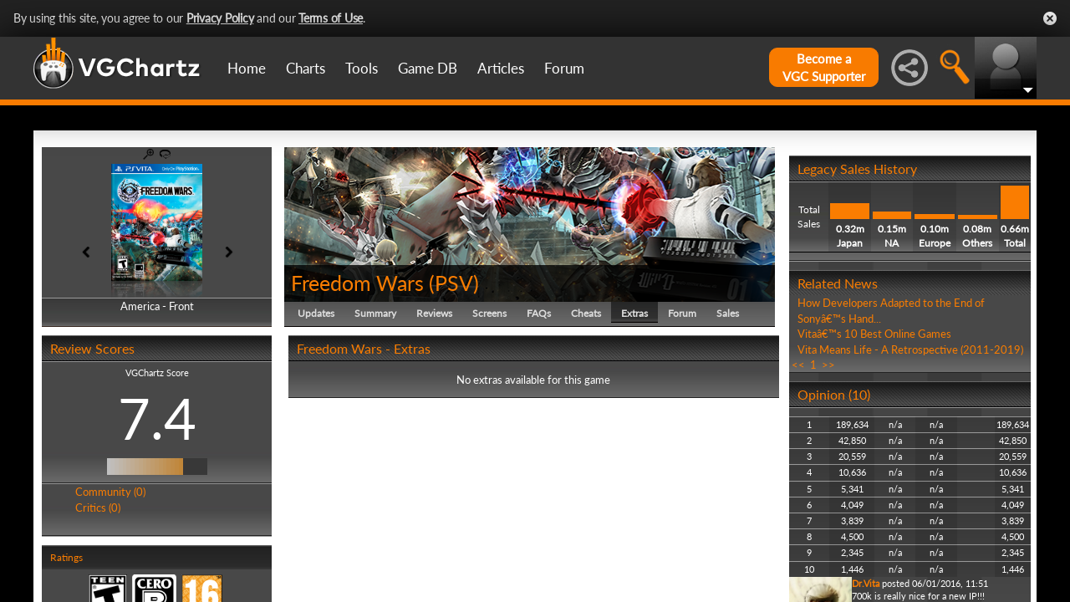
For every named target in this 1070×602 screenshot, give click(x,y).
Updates (316, 313)
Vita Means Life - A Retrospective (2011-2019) (910, 349)
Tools (361, 68)
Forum (564, 68)
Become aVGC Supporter (823, 67)
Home (246, 68)
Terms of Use (330, 18)
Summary (375, 313)
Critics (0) (97, 507)
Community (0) (110, 491)
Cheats (586, 313)
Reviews (434, 313)
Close (1050, 18)
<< (798, 364)
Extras (634, 313)
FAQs (539, 313)
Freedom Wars (357, 282)
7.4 (157, 418)
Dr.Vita (865, 583)
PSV (454, 282)
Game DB (427, 68)
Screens (489, 313)
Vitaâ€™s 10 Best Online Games (874, 333)
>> (828, 364)
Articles (500, 68)
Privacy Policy (220, 18)
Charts (305, 68)
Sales (727, 313)
